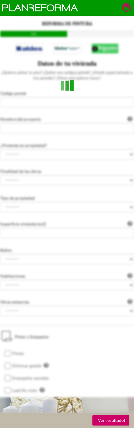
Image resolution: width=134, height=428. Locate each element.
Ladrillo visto (28, 390)
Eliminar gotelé (30, 365)
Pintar (18, 353)
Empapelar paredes (30, 378)
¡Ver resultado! (110, 420)
